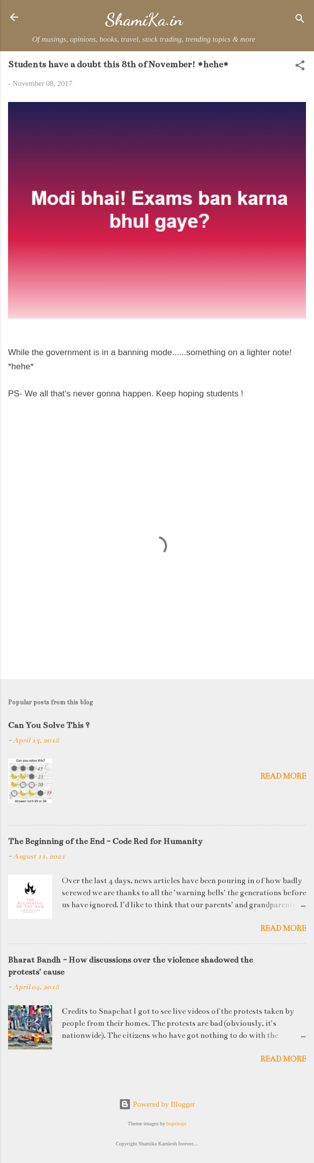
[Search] (300, 20)
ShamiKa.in (144, 19)
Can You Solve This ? (49, 725)
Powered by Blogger (157, 1104)
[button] (300, 67)
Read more (283, 776)
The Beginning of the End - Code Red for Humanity (105, 841)
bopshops (177, 1123)
